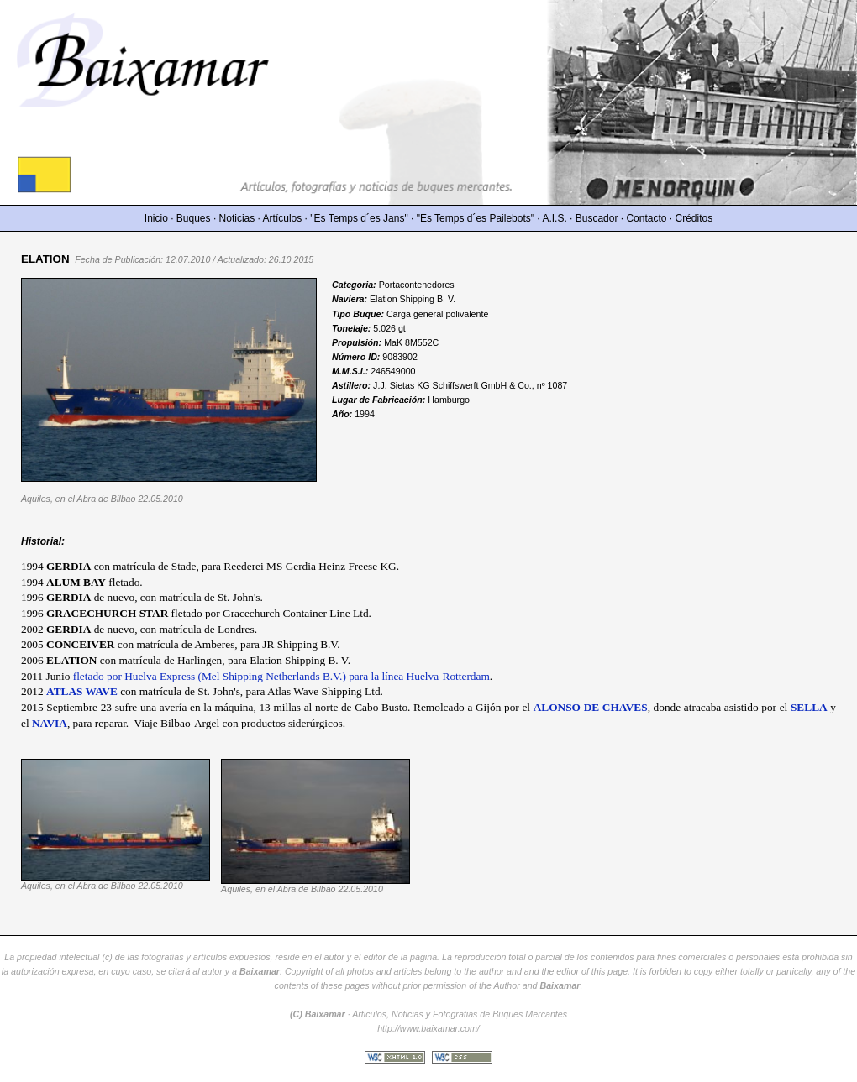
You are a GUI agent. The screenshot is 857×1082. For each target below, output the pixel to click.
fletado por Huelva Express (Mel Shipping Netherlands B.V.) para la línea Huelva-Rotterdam (281, 676)
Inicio (156, 218)
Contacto (646, 218)
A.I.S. (554, 218)
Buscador (597, 218)
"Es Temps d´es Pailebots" (475, 218)
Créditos (694, 218)
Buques (193, 218)
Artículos (282, 218)
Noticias (237, 218)
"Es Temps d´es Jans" (358, 218)
